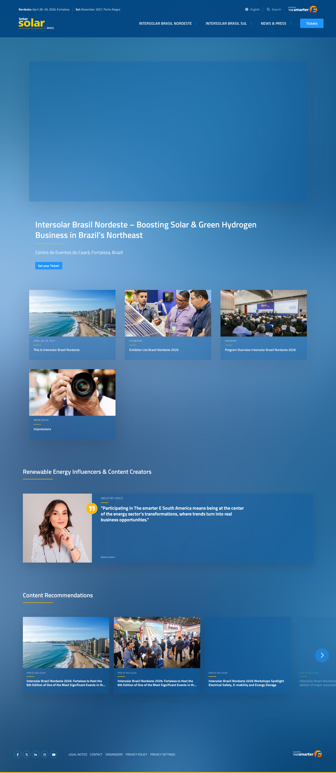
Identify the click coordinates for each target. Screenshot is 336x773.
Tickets (312, 23)
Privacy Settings (162, 754)
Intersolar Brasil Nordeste (165, 23)
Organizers (114, 754)
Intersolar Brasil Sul (226, 23)
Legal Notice (78, 754)
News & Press (273, 23)
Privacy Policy (136, 754)
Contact (96, 754)
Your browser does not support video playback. (168, 131)
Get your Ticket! (48, 265)
